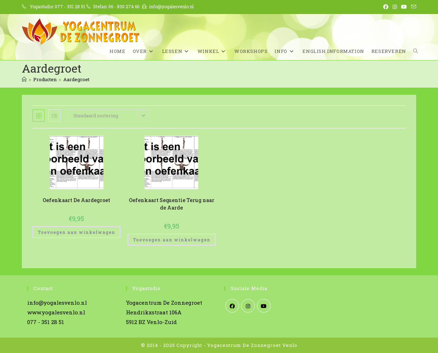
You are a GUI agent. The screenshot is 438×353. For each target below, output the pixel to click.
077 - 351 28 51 (70, 6)
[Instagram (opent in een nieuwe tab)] (394, 6)
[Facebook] (232, 306)
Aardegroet (76, 79)
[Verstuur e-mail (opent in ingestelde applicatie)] (412, 6)
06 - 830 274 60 (124, 6)
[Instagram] (248, 306)
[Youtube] (264, 306)
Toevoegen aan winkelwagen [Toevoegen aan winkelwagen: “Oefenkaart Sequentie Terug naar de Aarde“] (171, 239)
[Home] (24, 79)
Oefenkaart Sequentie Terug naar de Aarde (171, 204)
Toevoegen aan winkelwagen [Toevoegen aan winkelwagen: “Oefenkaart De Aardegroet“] (76, 232)
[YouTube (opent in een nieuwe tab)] (404, 6)
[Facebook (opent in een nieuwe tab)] (385, 6)
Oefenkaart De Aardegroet (76, 200)
